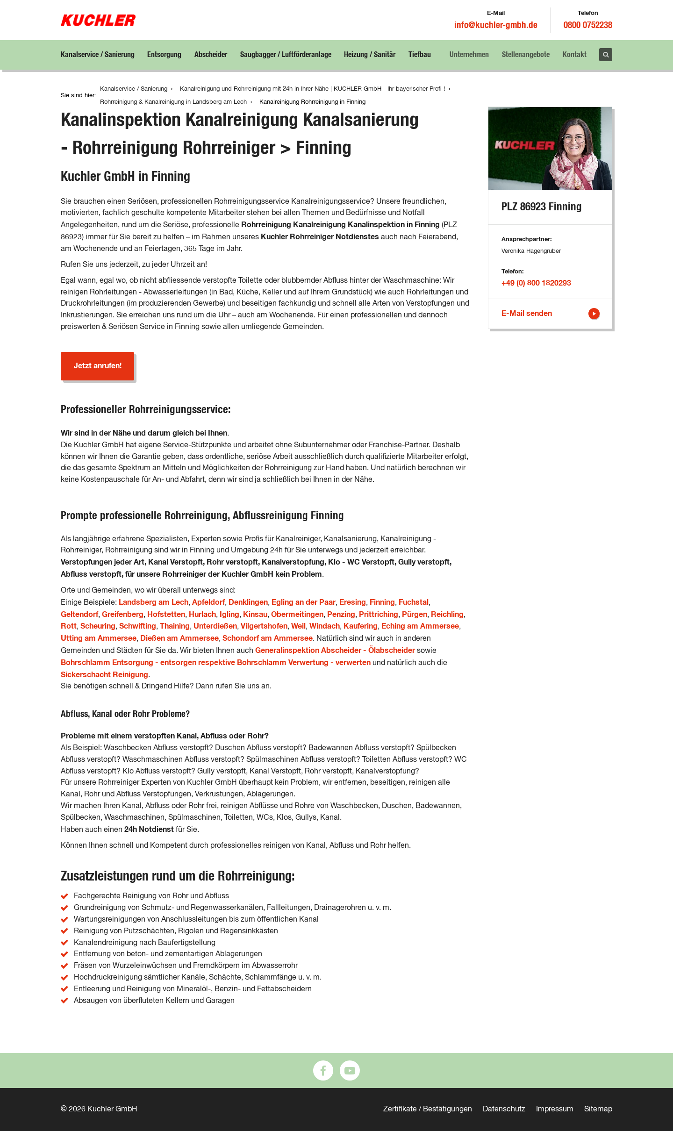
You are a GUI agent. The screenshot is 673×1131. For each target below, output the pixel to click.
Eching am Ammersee (420, 626)
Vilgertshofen (264, 626)
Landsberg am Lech (153, 602)
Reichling (447, 614)
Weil (298, 626)
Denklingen (248, 602)
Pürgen (414, 614)
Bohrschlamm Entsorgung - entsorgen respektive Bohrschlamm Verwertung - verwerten (216, 662)
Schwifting (137, 626)
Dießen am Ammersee (179, 638)
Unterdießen (215, 626)
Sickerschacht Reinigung (104, 675)
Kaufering (361, 626)
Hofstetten (166, 614)
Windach (324, 626)
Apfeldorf (208, 602)
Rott (69, 626)
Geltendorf (79, 614)
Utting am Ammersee (98, 638)
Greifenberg (122, 614)
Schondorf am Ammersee (267, 638)
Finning (382, 602)
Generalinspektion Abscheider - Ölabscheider (335, 650)
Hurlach (202, 614)
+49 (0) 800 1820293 (536, 283)
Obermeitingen (297, 614)
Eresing (352, 602)
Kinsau (255, 614)
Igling (229, 614)
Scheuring (97, 626)
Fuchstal (414, 602)
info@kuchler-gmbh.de (495, 25)
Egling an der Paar (304, 602)
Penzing (341, 614)
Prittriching (378, 614)
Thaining (175, 626)
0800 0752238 (588, 25)
